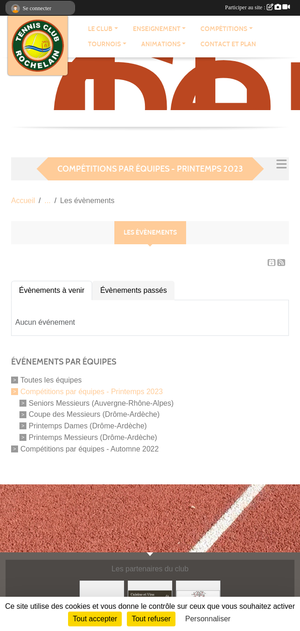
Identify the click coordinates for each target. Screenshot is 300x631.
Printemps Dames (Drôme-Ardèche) (88, 426)
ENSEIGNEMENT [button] (157, 29)
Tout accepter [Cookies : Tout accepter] (95, 619)
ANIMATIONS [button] (161, 44)
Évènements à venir (51, 290)
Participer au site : (257, 7)
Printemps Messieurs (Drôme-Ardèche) (93, 437)
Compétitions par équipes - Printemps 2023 (91, 392)
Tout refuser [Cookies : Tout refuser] (150, 619)
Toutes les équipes (51, 380)
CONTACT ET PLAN (228, 44)
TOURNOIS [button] (104, 44)
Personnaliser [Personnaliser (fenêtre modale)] (208, 619)
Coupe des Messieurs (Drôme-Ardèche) (94, 414)
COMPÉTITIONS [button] (223, 29)
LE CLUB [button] (100, 29)
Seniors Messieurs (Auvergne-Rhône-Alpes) (101, 403)
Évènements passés (133, 290)
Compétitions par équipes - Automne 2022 (89, 448)
